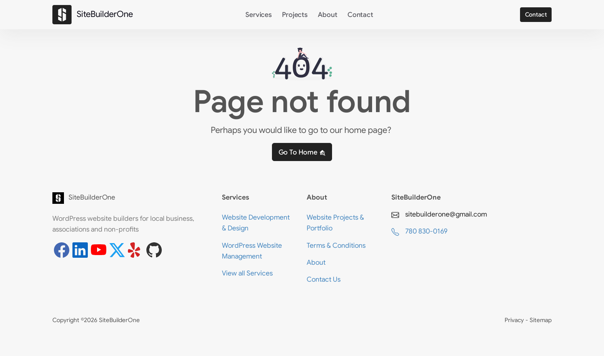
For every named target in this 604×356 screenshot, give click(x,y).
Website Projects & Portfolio (335, 222)
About (327, 14)
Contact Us (324, 279)
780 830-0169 (419, 231)
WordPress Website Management (252, 250)
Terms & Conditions (336, 245)
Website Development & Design (256, 222)
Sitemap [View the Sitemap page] (541, 320)
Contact (360, 14)
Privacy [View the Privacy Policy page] (515, 320)
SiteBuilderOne (67, 198)
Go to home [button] (302, 152)
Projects (295, 14)
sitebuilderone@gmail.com (439, 214)
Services (258, 14)
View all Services (247, 273)
